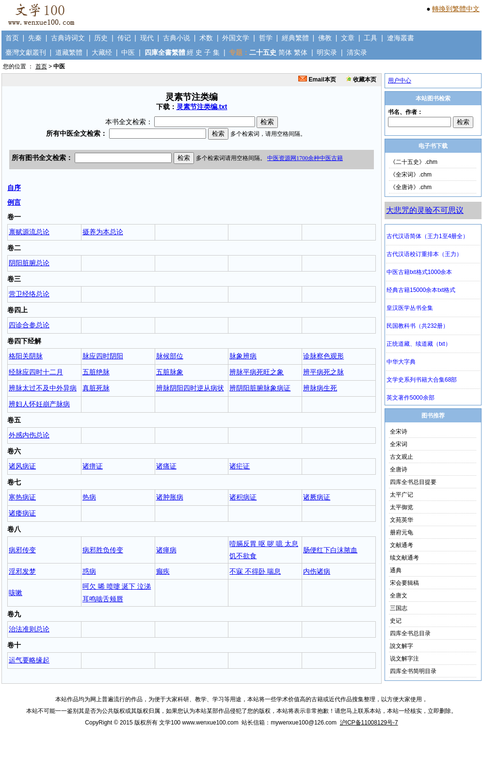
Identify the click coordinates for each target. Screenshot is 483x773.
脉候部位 (169, 356)
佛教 (325, 38)
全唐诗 (398, 469)
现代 (147, 38)
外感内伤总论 (29, 435)
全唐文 (398, 595)
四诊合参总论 (29, 325)
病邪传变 (22, 550)
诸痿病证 (22, 513)
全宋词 (398, 444)
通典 (396, 570)
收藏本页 (361, 79)
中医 (128, 52)
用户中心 (399, 80)
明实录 (327, 52)
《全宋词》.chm (411, 174)
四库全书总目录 (410, 633)
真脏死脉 (96, 388)
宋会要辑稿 (404, 583)
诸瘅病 (166, 550)
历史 (101, 38)
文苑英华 (401, 519)
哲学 (266, 38)
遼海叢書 (400, 38)
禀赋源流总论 (29, 232)
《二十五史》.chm (413, 162)
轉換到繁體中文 (456, 9)
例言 (14, 202)
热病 (89, 497)
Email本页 (317, 79)
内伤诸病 (316, 571)
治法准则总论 (29, 629)
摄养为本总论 (102, 232)
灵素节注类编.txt (202, 107)
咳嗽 (15, 592)
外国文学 (235, 38)
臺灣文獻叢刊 (25, 52)
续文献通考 (404, 557)
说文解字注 (404, 658)
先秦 (35, 38)
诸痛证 (166, 466)
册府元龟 (401, 532)
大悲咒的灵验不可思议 (425, 210)
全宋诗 (398, 431)
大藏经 (102, 52)
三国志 (398, 608)
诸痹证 (92, 466)
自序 (14, 188)
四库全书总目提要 (413, 482)
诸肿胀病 (169, 497)
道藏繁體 (68, 52)
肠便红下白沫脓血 (330, 550)
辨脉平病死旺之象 (256, 372)
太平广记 (401, 494)
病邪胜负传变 (102, 550)
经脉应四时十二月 (36, 372)
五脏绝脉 (96, 372)
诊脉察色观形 (323, 356)
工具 (370, 38)
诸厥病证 (316, 497)
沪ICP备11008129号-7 (369, 722)
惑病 (89, 571)
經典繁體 (295, 38)
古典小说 (176, 38)
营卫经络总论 (29, 294)
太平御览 (401, 507)
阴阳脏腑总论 (29, 263)
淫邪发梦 (22, 571)
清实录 (357, 52)
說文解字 (401, 646)
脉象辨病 (243, 356)
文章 (347, 38)
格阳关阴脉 (26, 356)
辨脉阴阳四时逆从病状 (190, 388)
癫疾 (163, 571)
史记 (396, 620)
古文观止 (401, 456)
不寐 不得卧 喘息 (255, 571)
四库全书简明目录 (413, 671)
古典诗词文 (68, 38)
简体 (285, 52)
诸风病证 (22, 466)
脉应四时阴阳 (102, 356)
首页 (12, 38)
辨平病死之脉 (323, 372)
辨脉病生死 (320, 388)
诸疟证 (239, 466)
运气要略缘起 (29, 660)
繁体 (300, 52)
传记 (124, 38)
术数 (206, 38)
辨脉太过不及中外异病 (43, 388)
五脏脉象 (169, 372)
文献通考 (401, 545)
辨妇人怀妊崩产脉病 (39, 404)
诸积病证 (243, 497)
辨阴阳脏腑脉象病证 (259, 388)
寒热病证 (22, 497)
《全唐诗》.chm (411, 187)
